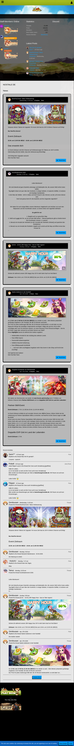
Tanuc (31, 75)
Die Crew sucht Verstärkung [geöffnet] (39, 466)
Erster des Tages (34, 68)
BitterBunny (44, 34)
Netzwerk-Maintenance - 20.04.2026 (32, 554)
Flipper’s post (16, 466)
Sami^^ (31, 49)
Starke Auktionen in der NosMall (21, 292)
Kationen (6, 25)
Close (70, 743)
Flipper (12, 483)
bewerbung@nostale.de (41, 473)
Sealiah (6, 48)
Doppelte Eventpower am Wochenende (23, 369)
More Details (63, 743)
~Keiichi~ (32, 70)
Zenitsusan (32, 56)
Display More (37, 677)
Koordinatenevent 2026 (36, 73)
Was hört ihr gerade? (35, 47)
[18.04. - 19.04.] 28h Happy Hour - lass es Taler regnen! (28, 245)
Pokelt (6, 36)
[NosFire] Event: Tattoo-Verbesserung (23, 98)
